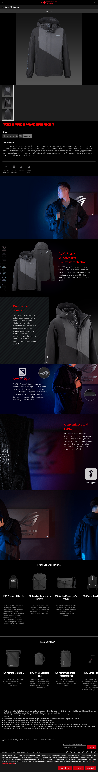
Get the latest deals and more (72, 744)
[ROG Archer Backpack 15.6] (39, 662)
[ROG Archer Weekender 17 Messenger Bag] (66, 662)
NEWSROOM (21, 752)
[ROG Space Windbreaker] (47, 740)
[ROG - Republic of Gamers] (49, 2)
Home (13, 752)
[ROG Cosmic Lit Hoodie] (13, 587)
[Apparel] (34, 740)
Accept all (90, 768)
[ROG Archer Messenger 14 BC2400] (66, 587)
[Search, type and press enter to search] (95, 2)
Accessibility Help (33, 752)
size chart (27, 136)
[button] (3, 2)
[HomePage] (3, 740)
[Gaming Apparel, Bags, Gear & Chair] (18, 740)
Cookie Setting (64, 768)
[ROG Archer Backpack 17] (13, 662)
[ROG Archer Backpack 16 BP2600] (39, 587)
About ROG (5, 752)
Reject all (78, 768)
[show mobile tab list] (49, 11)
